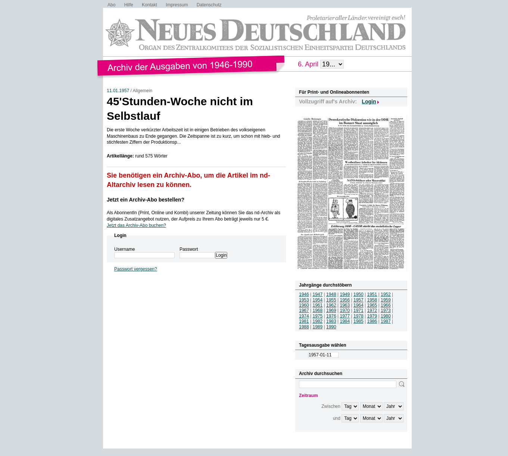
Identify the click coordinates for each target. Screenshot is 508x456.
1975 (318, 316)
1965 (372, 305)
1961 (318, 305)
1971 (358, 310)
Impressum (177, 4)
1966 (386, 305)
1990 (331, 326)
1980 (386, 316)
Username (124, 249)
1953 (304, 300)
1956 (345, 300)
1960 (304, 305)
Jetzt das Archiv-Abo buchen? (136, 225)
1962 (331, 305)
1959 (386, 300)
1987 (386, 321)
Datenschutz (209, 4)
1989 (318, 326)
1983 (331, 321)
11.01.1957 (118, 90)
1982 (318, 321)
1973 (386, 310)
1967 (304, 310)
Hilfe (128, 4)
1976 (331, 316)
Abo (111, 4)
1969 (331, 310)
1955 (331, 300)
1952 (386, 294)
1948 (331, 294)
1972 (372, 310)
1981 (304, 321)
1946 (304, 294)
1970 (345, 310)
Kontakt (149, 4)
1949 (345, 294)
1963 (345, 305)
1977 (345, 316)
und (336, 418)
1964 (358, 305)
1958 (372, 300)
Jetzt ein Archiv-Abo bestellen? (145, 200)
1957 (358, 300)
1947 (318, 294)
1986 (372, 321)
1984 (345, 321)
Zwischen (330, 406)
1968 (318, 310)
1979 (372, 316)
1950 (358, 294)
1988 (304, 326)
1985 (358, 321)
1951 (372, 294)
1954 (318, 300)
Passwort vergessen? (135, 269)
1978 (358, 316)
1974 (304, 316)
